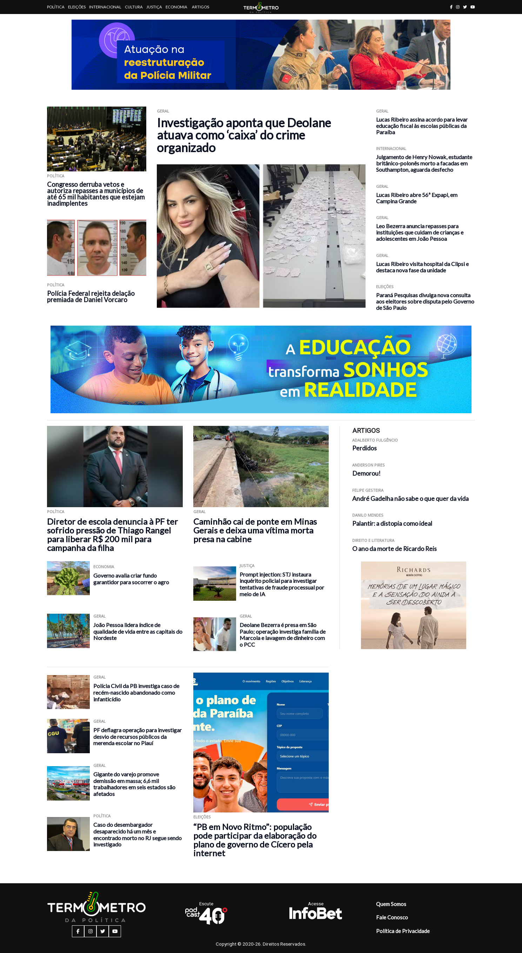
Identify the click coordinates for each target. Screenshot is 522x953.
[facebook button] (451, 7)
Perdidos (364, 448)
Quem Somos (391, 904)
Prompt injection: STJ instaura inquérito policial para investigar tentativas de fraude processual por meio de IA (282, 584)
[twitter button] (465, 7)
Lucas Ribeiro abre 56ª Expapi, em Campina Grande (416, 197)
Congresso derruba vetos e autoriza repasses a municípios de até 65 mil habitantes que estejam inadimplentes (96, 194)
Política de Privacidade (403, 931)
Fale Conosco (392, 917)
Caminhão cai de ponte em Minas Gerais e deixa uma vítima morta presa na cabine (255, 530)
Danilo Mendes (367, 515)
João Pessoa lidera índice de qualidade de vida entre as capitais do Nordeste (137, 631)
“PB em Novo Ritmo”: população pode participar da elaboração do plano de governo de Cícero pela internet (254, 840)
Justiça (154, 7)
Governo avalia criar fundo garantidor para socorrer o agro (131, 578)
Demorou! (366, 473)
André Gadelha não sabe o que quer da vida (410, 498)
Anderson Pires (368, 465)
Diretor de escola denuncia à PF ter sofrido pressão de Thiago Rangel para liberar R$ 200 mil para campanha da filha (112, 534)
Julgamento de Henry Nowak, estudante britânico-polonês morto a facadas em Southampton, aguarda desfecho (424, 163)
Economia (176, 7)
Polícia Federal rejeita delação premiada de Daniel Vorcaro (91, 297)
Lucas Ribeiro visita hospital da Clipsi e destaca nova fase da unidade (422, 266)
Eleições (77, 7)
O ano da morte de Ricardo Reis (394, 548)
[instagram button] (458, 7)
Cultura (134, 7)
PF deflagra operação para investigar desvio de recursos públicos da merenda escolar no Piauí (137, 736)
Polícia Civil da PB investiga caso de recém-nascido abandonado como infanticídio (136, 692)
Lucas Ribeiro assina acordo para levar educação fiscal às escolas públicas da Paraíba (422, 125)
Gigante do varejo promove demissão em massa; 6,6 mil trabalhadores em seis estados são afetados (134, 784)
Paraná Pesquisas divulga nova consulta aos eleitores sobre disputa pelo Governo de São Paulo (425, 301)
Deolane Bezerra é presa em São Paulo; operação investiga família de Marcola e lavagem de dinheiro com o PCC (283, 634)
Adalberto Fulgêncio (375, 440)
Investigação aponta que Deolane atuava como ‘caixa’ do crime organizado (244, 135)
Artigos (200, 7)
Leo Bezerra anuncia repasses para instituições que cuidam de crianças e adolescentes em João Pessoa (419, 232)
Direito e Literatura (373, 540)
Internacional (105, 7)
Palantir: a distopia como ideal (392, 523)
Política (56, 7)
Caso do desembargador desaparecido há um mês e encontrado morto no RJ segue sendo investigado (137, 834)
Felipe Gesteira (367, 490)
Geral (163, 111)
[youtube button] (472, 7)
